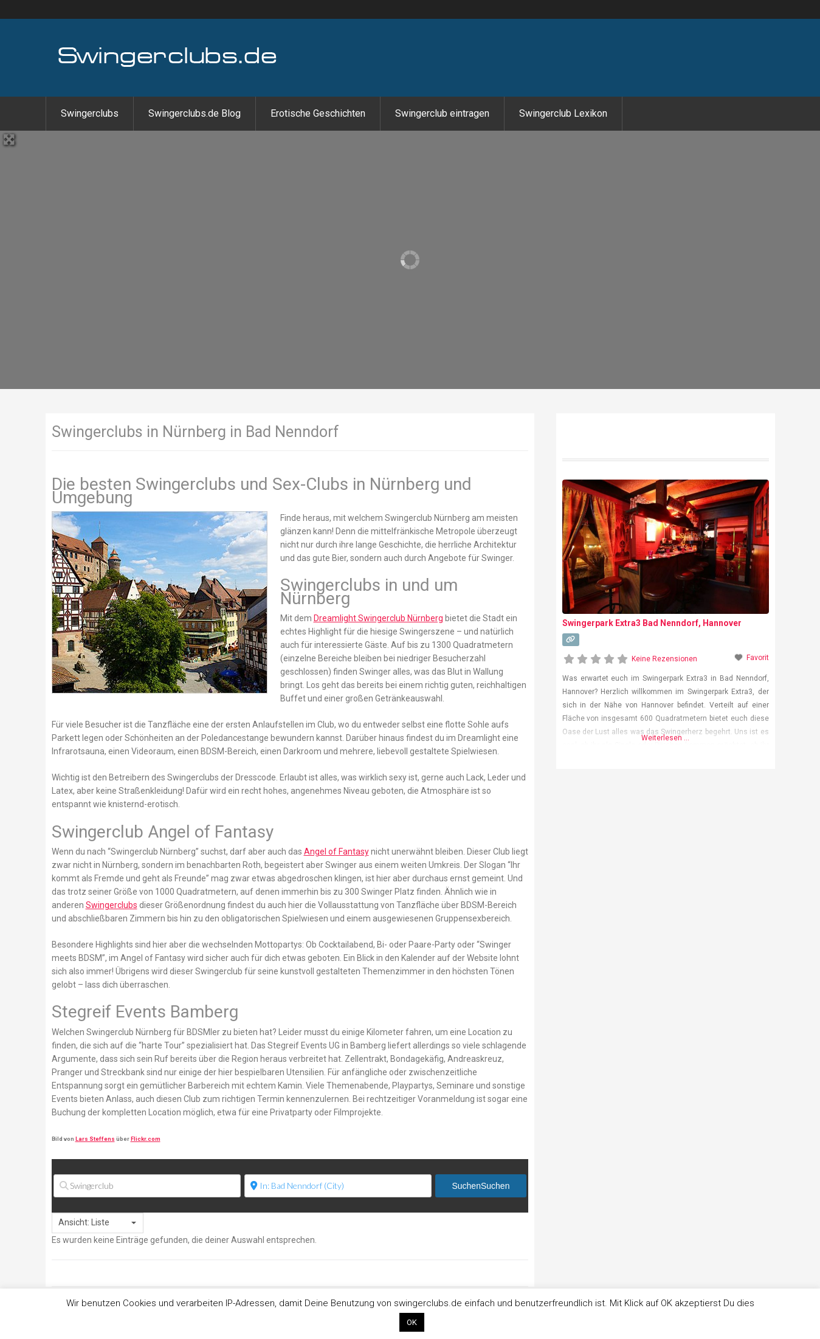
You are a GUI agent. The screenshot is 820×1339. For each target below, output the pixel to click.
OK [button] (412, 1322)
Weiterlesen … (665, 738)
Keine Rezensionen (664, 659)
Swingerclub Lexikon (563, 113)
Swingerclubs (90, 113)
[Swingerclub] (147, 1185)
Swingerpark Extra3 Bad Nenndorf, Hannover (652, 623)
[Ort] (338, 1185)
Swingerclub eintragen (442, 113)
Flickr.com (145, 1138)
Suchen (480, 1186)
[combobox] (97, 1223)
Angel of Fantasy (336, 851)
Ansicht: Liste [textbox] (83, 1222)
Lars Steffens (95, 1138)
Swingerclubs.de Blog (194, 113)
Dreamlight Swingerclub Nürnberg (378, 618)
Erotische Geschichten (317, 113)
